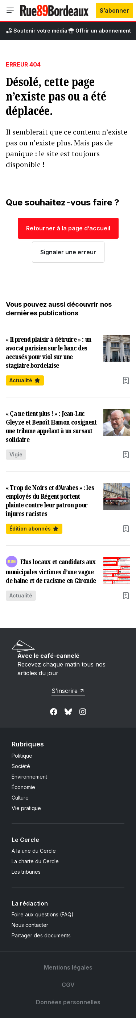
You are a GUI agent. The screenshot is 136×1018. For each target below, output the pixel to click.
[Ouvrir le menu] (10, 10)
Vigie (15, 454)
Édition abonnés (34, 528)
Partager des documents (41, 935)
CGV (68, 984)
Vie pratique (26, 808)
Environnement (29, 777)
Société (21, 766)
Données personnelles (68, 1002)
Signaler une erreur (68, 252)
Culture (20, 798)
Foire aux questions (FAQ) (43, 914)
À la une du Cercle (34, 851)
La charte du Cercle (35, 861)
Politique (22, 756)
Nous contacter (30, 925)
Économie (23, 787)
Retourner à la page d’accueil (68, 228)
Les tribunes (26, 872)
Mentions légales (68, 967)
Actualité (24, 380)
